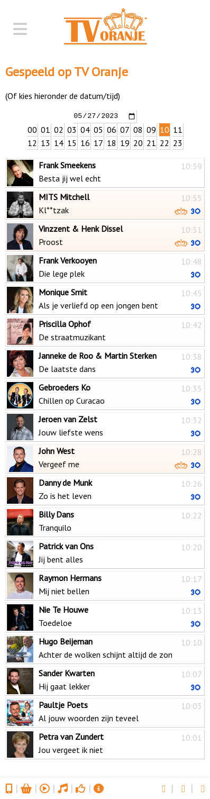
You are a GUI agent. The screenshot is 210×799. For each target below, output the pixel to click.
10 (164, 129)
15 (72, 142)
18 (111, 142)
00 (32, 129)
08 (138, 129)
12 (32, 142)
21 (151, 142)
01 (45, 129)
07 (125, 129)
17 (98, 142)
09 (151, 129)
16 (85, 142)
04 (85, 129)
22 (164, 142)
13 (45, 142)
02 (58, 129)
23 (177, 142)
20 (138, 142)
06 (111, 129)
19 (125, 142)
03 (72, 129)
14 (58, 142)
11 (177, 129)
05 (98, 129)
